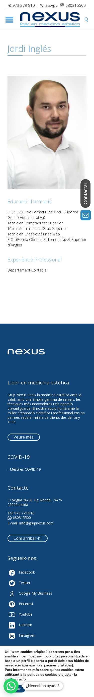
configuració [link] (15, 679)
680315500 (19, 517)
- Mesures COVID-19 (24, 469)
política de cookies (42, 674)
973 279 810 (24, 5)
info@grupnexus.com (36, 523)
